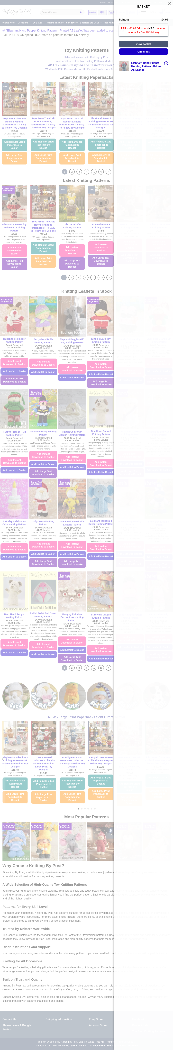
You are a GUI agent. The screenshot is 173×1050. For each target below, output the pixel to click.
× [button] (166, 63)
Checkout (143, 51)
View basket (143, 44)
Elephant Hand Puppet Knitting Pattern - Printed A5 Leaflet (146, 66)
